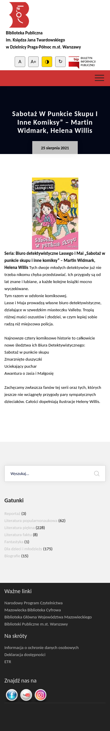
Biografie (12, 555)
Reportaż (12, 513)
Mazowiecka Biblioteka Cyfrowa (32, 610)
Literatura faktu (18, 534)
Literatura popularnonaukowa (30, 520)
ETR (7, 661)
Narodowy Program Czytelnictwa (33, 602)
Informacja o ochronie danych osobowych (41, 647)
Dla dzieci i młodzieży (23, 548)
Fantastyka (13, 541)
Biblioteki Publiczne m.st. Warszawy (36, 624)
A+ (33, 61)
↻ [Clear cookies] (60, 61)
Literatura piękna (19, 527)
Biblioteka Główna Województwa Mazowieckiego (48, 617)
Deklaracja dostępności (24, 654)
